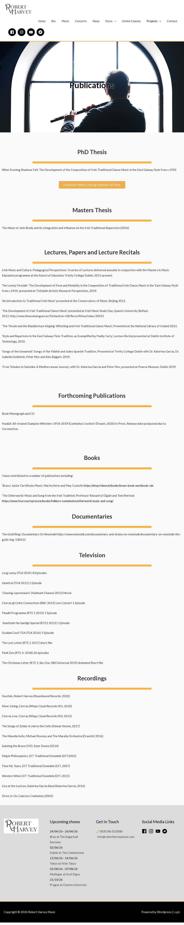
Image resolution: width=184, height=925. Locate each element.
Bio (53, 23)
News (96, 23)
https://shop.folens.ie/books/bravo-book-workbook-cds (119, 488)
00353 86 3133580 (112, 834)
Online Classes (131, 23)
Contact (172, 23)
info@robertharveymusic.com (116, 839)
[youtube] (31, 34)
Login (176, 914)
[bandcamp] (41, 34)
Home (42, 23)
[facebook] (12, 34)
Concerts (81, 23)
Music (65, 23)
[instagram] (22, 34)
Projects (152, 23)
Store (108, 23)
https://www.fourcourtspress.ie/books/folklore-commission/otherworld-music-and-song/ (59, 503)
